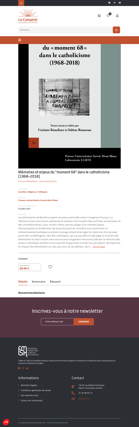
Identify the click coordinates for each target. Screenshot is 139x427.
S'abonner (83, 322)
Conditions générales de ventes (36, 390)
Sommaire (39, 281)
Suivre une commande (31, 400)
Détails (22, 281)
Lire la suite (99, 246)
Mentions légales (29, 385)
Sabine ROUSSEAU (48, 181)
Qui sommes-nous (29, 395)
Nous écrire (84, 398)
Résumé (55, 281)
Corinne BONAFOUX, (28, 181)
